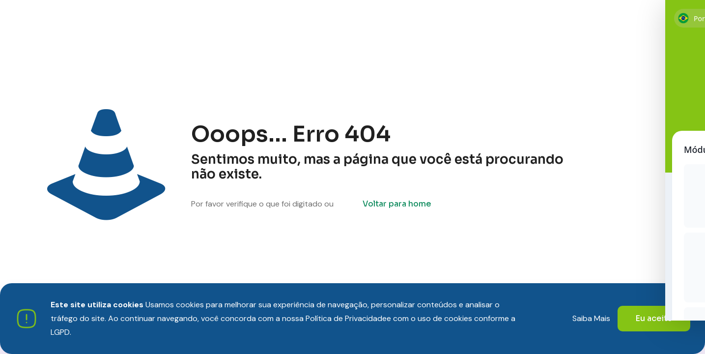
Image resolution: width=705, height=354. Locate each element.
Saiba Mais (591, 318)
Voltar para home (397, 204)
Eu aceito (654, 318)
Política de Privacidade (346, 318)
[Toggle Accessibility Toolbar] (685, 304)
